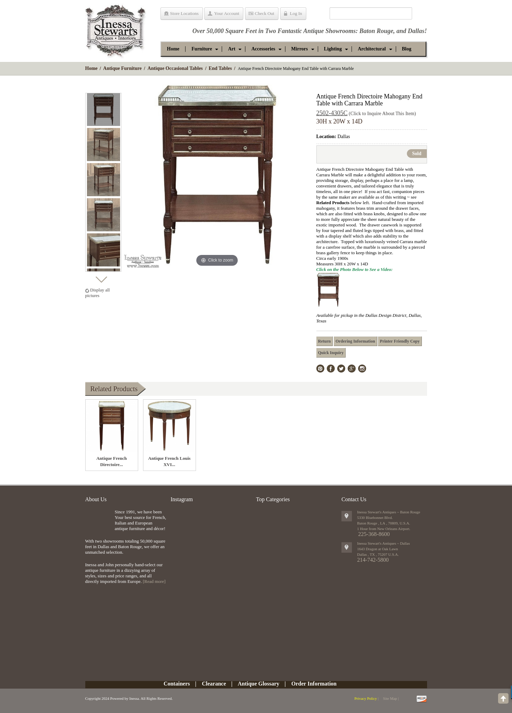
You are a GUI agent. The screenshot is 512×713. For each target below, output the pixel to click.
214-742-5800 (373, 560)
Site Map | (391, 698)
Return (324, 341)
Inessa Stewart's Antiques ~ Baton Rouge (388, 512)
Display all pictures (97, 292)
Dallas (416, 30)
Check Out (264, 13)
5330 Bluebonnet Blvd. (375, 517)
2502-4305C (332, 113)
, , (378, 554)
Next (101, 278)
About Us (96, 499)
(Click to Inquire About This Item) (382, 113)
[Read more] (154, 581)
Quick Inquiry (331, 352)
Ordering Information (355, 341)
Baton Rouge (376, 30)
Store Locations (184, 13)
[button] (201, 49)
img (98, 520)
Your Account (226, 13)
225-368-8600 (374, 534)
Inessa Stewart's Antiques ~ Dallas (383, 543)
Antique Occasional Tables (175, 68)
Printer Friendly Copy (399, 341)
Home (91, 68)
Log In (296, 13)
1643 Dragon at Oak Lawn (377, 549)
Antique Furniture (122, 68)
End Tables (220, 68)
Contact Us (354, 499)
